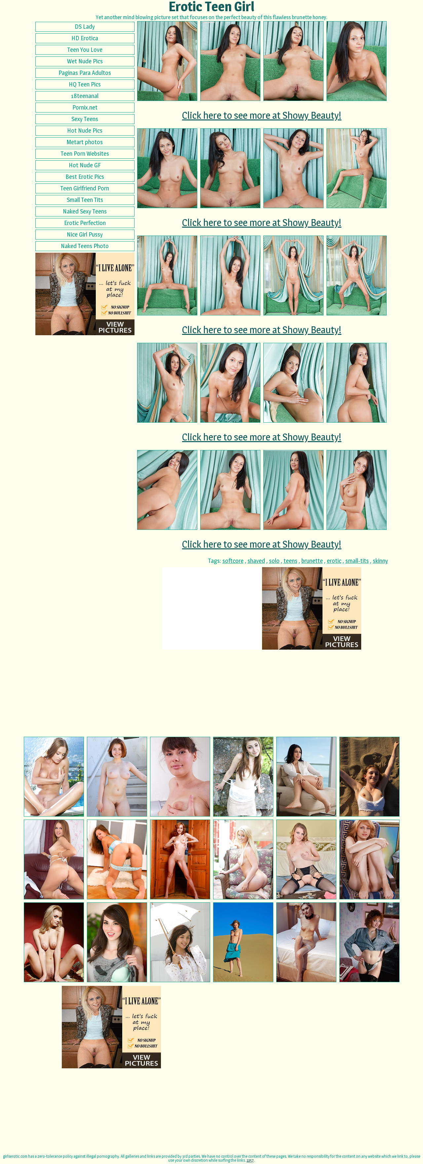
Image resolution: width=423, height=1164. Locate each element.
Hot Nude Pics (84, 130)
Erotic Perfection (85, 222)
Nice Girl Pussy (85, 234)
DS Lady (85, 26)
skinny (380, 560)
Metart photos (85, 142)
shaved (256, 560)
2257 (250, 1160)
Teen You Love (84, 49)
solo (274, 560)
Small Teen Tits (85, 199)
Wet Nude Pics (85, 61)
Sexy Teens (84, 118)
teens (290, 560)
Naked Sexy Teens (85, 211)
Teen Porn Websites (85, 153)
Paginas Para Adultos (84, 72)
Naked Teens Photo (85, 245)
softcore (233, 560)
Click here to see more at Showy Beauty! (261, 115)
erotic (334, 560)
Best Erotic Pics (84, 176)
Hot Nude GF (85, 165)
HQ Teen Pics (85, 84)
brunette (312, 560)
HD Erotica (84, 38)
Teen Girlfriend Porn (84, 188)
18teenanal (84, 95)
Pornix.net (84, 107)
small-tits (357, 560)
